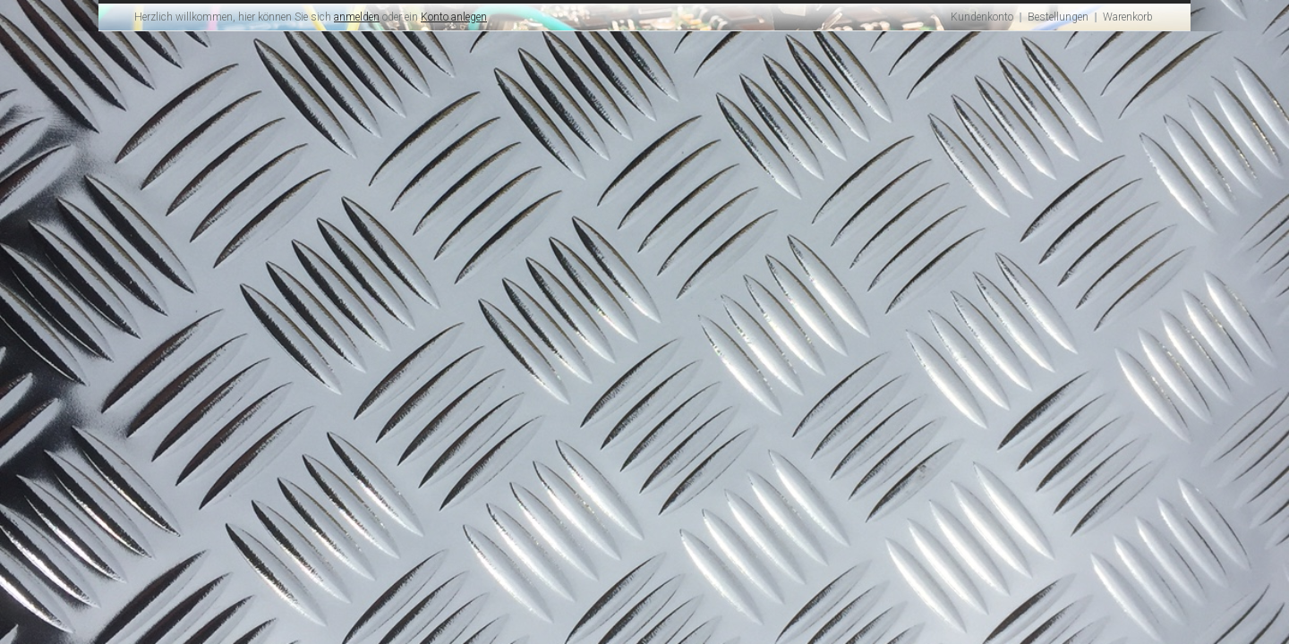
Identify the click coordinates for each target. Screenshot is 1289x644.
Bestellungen (1058, 17)
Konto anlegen (454, 17)
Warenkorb (1128, 17)
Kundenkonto (982, 17)
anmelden (357, 17)
